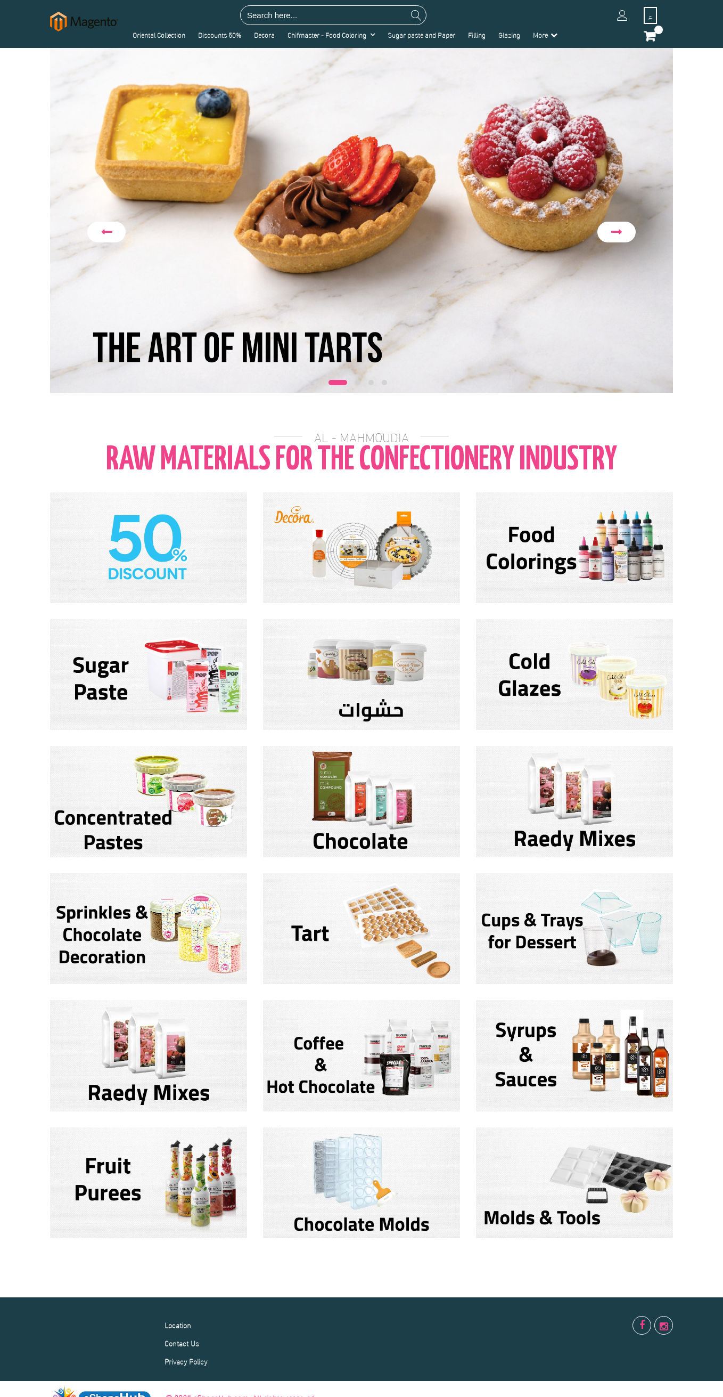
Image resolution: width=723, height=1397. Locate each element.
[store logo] (84, 21)
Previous (106, 232)
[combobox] (333, 15)
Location (178, 1324)
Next (616, 232)
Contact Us (182, 1343)
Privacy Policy (186, 1361)
